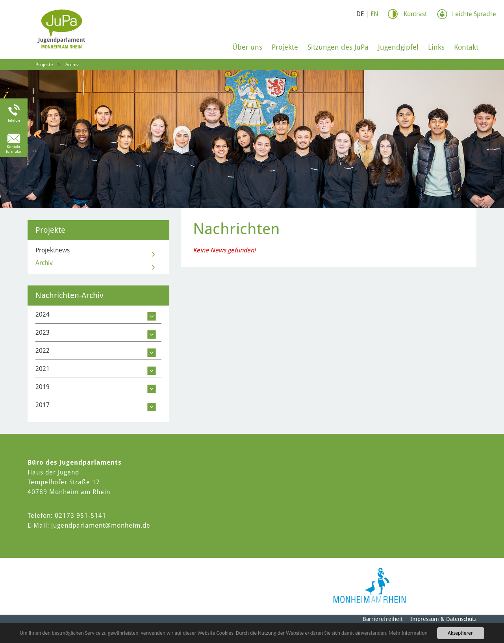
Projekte (285, 47)
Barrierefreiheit (383, 619)
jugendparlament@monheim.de (100, 525)
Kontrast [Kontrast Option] (415, 14)
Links (436, 47)
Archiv (72, 64)
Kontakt (466, 47)
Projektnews (52, 250)
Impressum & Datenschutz (443, 619)
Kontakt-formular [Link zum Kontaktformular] (14, 149)
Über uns (247, 47)
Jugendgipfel (398, 47)
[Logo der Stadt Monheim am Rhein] (370, 585)
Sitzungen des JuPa (338, 47)
